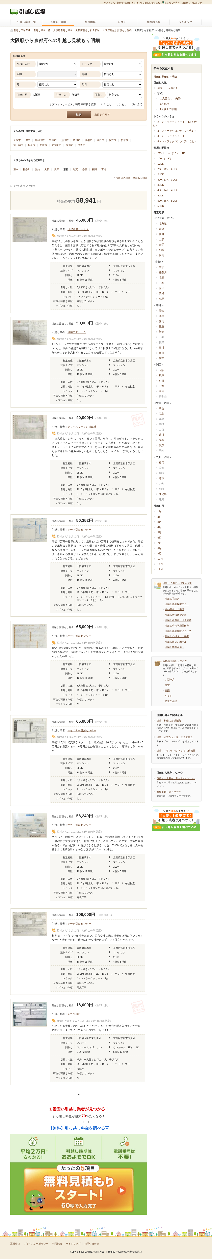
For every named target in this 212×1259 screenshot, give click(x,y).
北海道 (163, 223)
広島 (161, 413)
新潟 (161, 331)
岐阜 (161, 316)
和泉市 (31, 145)
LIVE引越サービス (78, 229)
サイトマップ (73, 1243)
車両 (167, 690)
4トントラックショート (171, 135)
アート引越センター (79, 529)
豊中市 (52, 140)
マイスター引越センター (82, 730)
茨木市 (124, 140)
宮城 (161, 249)
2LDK (160, 174)
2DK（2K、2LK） (167, 169)
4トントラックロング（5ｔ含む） (177, 141)
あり (124, 104)
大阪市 (17, 140)
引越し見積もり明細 (165, 76)
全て (139, 104)
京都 (65, 169)
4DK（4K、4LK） (167, 190)
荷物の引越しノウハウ (175, 661)
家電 (167, 685)
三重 (161, 326)
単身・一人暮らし (167, 88)
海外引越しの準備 (174, 609)
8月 (159, 548)
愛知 (37, 169)
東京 (16, 169)
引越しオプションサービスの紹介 (175, 737)
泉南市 (69, 145)
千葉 (161, 283)
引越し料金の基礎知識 (169, 720)
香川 (161, 434)
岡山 (161, 408)
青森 (161, 228)
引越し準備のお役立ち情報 (177, 583)
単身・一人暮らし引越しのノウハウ (176, 778)
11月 (160, 564)
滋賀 (75, 169)
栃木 (161, 288)
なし (109, 104)
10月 (160, 558)
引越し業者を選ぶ (174, 647)
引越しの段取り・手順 (177, 636)
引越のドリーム (77, 332)
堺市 (27, 140)
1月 (159, 511)
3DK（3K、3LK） (167, 179)
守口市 (100, 140)
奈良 (84, 169)
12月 (160, 569)
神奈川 (26, 169)
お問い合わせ (91, 1243)
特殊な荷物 (171, 701)
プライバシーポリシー (36, 1243)
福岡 (94, 169)
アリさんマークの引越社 (82, 426)
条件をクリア (102, 114)
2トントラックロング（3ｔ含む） (177, 130)
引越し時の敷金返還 (176, 614)
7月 (159, 543)
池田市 (65, 140)
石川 (161, 347)
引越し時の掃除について (178, 631)
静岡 (161, 321)
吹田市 (76, 140)
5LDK (160, 205)
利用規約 (57, 1243)
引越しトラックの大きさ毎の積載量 (176, 750)
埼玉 (161, 277)
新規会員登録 (123, 2)
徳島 (161, 440)
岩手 (161, 244)
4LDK (160, 195)
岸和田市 (40, 140)
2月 (159, 516)
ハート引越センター (79, 635)
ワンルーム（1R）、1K (171, 153)
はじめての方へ (171, 2)
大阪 (46, 169)
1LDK (160, 163)
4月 (159, 527)
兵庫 (56, 169)
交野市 (81, 145)
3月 (159, 521)
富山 (161, 352)
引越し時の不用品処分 (177, 625)
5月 (159, 532)
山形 (161, 239)
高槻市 (88, 140)
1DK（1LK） (164, 158)
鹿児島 (163, 494)
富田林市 (18, 145)
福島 (161, 255)
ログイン (136, 2)
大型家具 (170, 679)
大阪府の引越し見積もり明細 (131, 178)
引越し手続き (172, 598)
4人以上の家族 (168, 109)
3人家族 (164, 103)
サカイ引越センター (79, 824)
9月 (159, 553)
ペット (168, 695)
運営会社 (15, 1243)
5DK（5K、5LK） (167, 200)
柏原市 (43, 145)
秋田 (161, 234)
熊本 (161, 478)
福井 (161, 358)
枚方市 (112, 140)
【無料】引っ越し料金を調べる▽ (79, 1128)
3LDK (160, 184)
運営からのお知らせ (192, 2)
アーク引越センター (79, 923)
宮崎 (103, 169)
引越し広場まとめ (151, 2)
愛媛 (161, 445)
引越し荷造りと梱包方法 (178, 620)
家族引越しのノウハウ (169, 791)
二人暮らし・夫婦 (170, 98)
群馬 (161, 298)
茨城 (161, 293)
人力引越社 (74, 1013)
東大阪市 (56, 145)
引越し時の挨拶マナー (177, 604)
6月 (159, 537)
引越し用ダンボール (176, 641)
